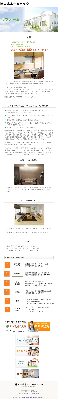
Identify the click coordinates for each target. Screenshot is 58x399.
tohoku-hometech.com (29, 397)
